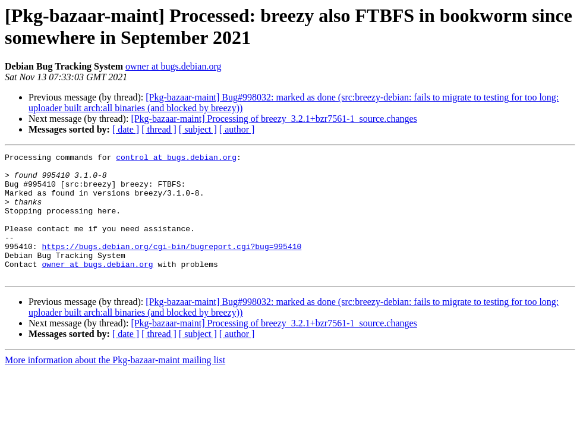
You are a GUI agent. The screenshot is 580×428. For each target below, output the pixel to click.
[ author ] (237, 129)
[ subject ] (198, 129)
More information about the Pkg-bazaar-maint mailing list (115, 385)
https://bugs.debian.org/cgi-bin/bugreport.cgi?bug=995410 (171, 265)
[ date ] (125, 129)
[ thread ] (158, 129)
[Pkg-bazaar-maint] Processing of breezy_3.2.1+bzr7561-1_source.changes (274, 119)
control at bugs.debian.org (176, 158)
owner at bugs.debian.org (173, 66)
